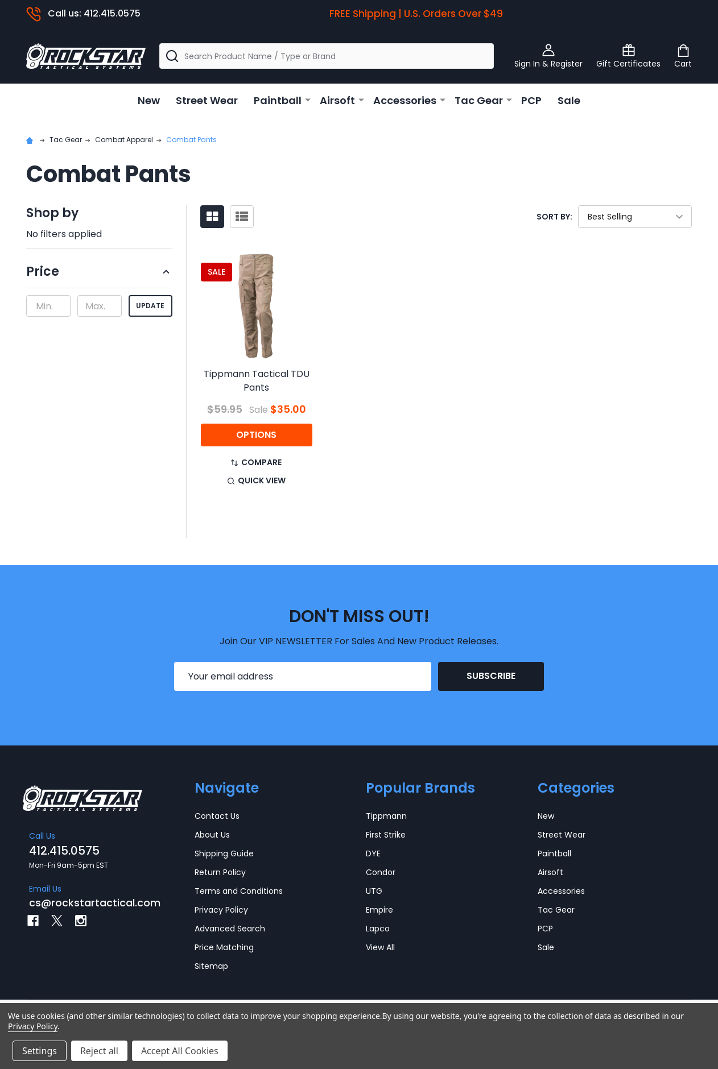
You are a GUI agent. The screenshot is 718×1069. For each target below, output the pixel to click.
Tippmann (386, 816)
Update (150, 305)
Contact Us (217, 816)
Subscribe (491, 675)
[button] (99, 275)
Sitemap (211, 966)
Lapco (378, 928)
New (149, 100)
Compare (256, 462)
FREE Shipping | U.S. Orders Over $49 (416, 13)
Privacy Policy (221, 909)
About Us (212, 834)
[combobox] (326, 56)
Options (256, 434)
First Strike (386, 834)
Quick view (257, 480)
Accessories (404, 100)
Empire (379, 909)
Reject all (99, 1051)
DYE (373, 853)
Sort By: (554, 216)
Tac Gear (479, 100)
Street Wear (207, 100)
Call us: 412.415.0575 (83, 13)
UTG (374, 891)
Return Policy (220, 872)
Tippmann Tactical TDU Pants (257, 380)
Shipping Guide (224, 853)
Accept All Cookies (179, 1051)
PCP (531, 100)
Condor (380, 872)
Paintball (278, 100)
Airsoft (337, 100)
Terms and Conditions (239, 891)
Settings (39, 1051)
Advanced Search (230, 928)
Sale (569, 100)
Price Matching (224, 947)
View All (380, 947)
